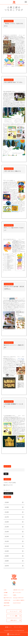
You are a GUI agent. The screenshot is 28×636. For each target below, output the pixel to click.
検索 (6, 474)
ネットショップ (13, 611)
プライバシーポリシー (18, 627)
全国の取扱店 (6, 602)
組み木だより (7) (8, 485)
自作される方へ (7, 605)
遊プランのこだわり (17, 592)
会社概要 (5, 592)
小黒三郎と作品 (7, 600)
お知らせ (5, 595)
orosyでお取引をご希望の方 (18, 600)
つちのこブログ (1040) (10, 482)
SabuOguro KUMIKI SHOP (18, 597)
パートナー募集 (13, 616)
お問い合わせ (13, 620)
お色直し (15, 595)
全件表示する (8, 493)
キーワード (7, 466)
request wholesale (17, 602)
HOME (5, 589)
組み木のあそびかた (8, 597)
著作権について (8, 627)
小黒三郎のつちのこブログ (18, 589)
